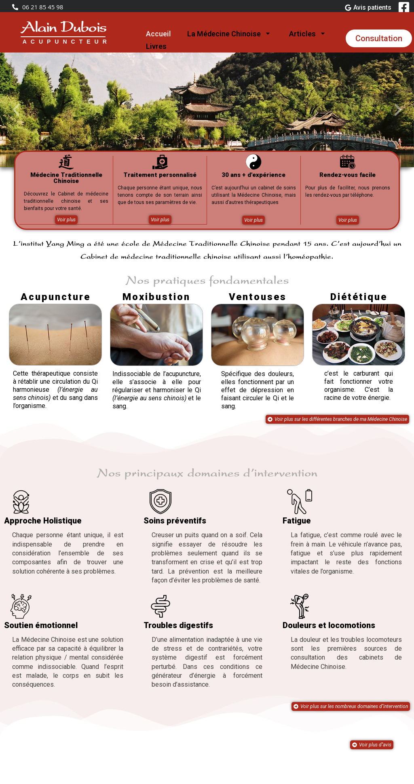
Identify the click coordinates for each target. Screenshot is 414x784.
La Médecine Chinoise (230, 33)
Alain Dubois (63, 28)
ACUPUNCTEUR (67, 41)
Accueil (158, 33)
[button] (16, 110)
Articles (308, 33)
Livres (156, 46)
